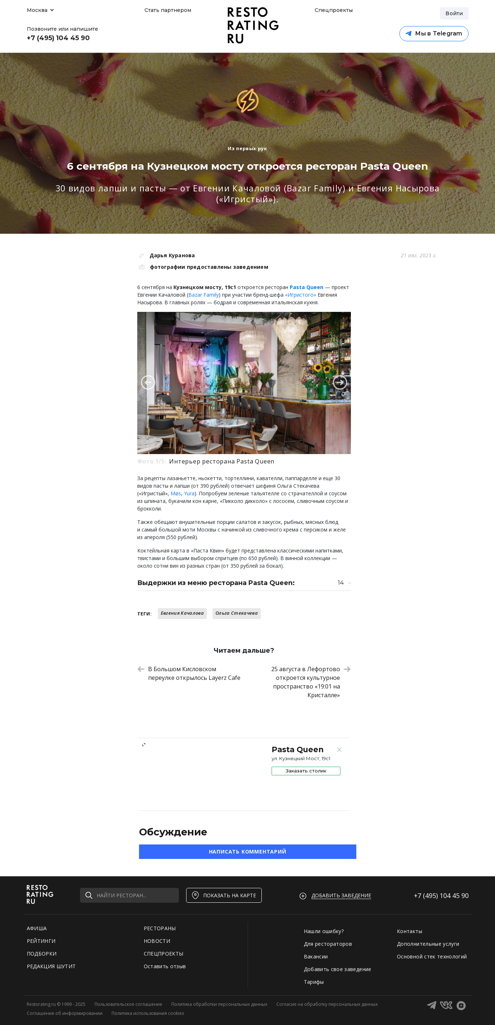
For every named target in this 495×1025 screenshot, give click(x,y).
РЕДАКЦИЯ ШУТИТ (51, 966)
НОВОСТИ (157, 940)
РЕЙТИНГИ (41, 940)
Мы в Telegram (434, 33)
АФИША (37, 928)
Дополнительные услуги (428, 943)
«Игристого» (300, 294)
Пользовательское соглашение (128, 1004)
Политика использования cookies (148, 1013)
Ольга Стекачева (236, 613)
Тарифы (314, 981)
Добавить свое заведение (338, 969)
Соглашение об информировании (64, 1013)
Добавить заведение (341, 895)
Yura (189, 493)
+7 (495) (441, 895)
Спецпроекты (333, 10)
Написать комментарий (247, 851)
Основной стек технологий (432, 956)
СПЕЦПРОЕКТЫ (164, 953)
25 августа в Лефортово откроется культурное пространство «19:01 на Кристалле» (311, 682)
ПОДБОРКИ (42, 953)
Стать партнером (167, 10)
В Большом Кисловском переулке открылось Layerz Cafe (188, 673)
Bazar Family (203, 294)
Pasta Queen (306, 287)
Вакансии (316, 956)
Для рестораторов (328, 943)
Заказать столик (306, 771)
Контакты (409, 931)
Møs (176, 493)
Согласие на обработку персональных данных (327, 1004)
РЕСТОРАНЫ (160, 928)
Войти (454, 13)
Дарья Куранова (172, 255)
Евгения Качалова (182, 613)
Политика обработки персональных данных (219, 1004)
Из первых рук (247, 148)
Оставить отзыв (165, 966)
